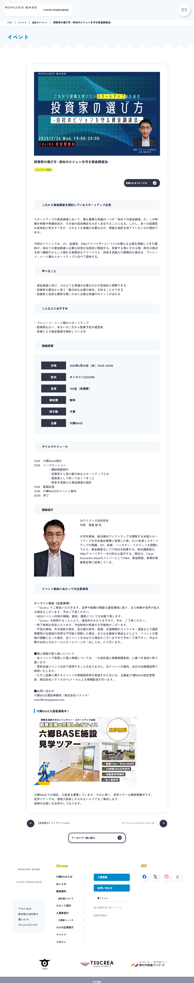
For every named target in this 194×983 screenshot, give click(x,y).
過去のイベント (43, 22)
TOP (10, 22)
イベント (23, 22)
